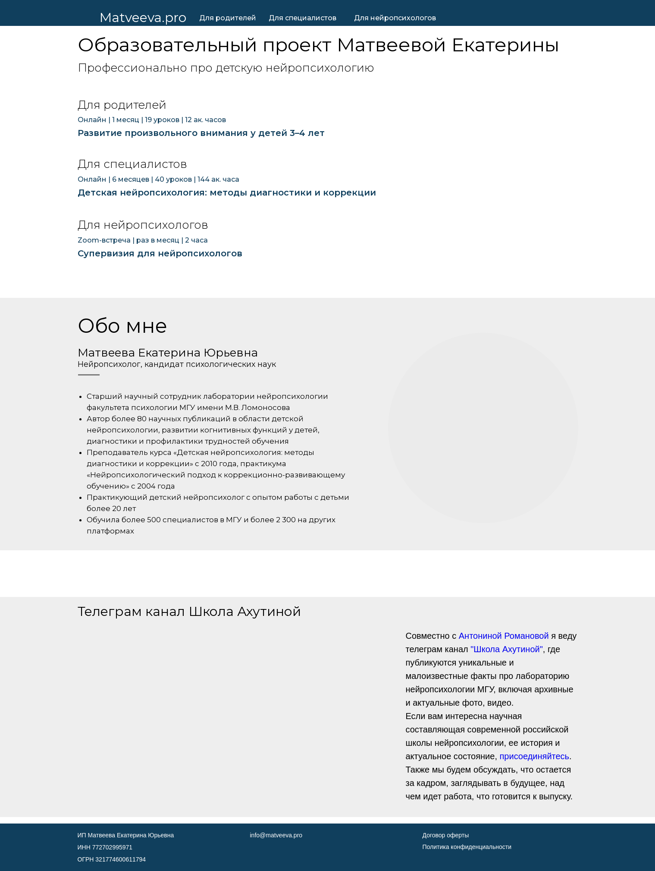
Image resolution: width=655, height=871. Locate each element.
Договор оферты (446, 835)
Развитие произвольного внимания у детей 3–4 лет (201, 133)
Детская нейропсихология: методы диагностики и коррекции (227, 192)
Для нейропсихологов (395, 18)
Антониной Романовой (504, 636)
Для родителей (227, 18)
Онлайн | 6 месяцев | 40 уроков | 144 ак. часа (158, 179)
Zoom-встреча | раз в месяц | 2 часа (143, 240)
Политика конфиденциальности (467, 846)
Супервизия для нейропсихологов (160, 253)
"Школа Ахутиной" (506, 649)
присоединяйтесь (535, 756)
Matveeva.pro (143, 17)
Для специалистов (302, 18)
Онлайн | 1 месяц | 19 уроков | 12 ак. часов (152, 120)
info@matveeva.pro (276, 835)
